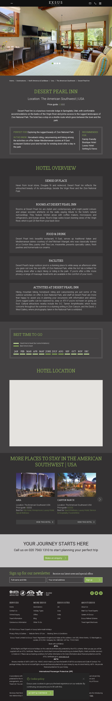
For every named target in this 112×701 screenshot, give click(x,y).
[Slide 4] (59, 63)
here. (91, 696)
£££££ (70, 508)
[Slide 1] (52, 63)
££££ (29, 508)
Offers (35, 615)
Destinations (21, 81)
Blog (35, 618)
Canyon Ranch (65, 500)
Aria (18, 500)
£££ (63, 104)
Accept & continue (40, 693)
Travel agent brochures (89, 622)
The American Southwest (66, 81)
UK (58, 607)
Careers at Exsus (87, 615)
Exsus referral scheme (89, 618)
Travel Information (15, 618)
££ (62, 104)
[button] (56, 410)
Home (11, 81)
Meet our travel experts (89, 611)
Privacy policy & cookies (17, 634)
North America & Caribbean (38, 81)
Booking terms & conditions (57, 634)
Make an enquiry (56, 558)
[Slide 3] (57, 63)
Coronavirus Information (18, 622)
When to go (37, 622)
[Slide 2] (55, 63)
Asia (59, 611)
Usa (52, 81)
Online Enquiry (14, 615)
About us (84, 607)
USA (58, 618)
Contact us (13, 611)
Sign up (93, 580)
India (59, 615)
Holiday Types (38, 611)
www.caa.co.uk (64, 657)
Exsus (56, 3)
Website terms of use (37, 634)
